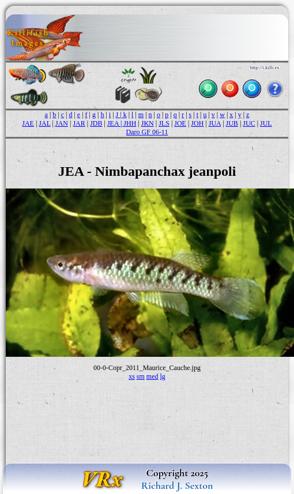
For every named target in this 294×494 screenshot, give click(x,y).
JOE (180, 123)
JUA (215, 123)
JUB (232, 123)
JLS (164, 123)
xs (132, 376)
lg (162, 376)
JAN (61, 123)
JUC (249, 123)
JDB (96, 123)
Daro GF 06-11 (147, 132)
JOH (197, 123)
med (152, 376)
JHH (129, 123)
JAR (79, 123)
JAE (28, 123)
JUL (266, 123)
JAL (44, 123)
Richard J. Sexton (177, 485)
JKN (147, 123)
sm (141, 376)
